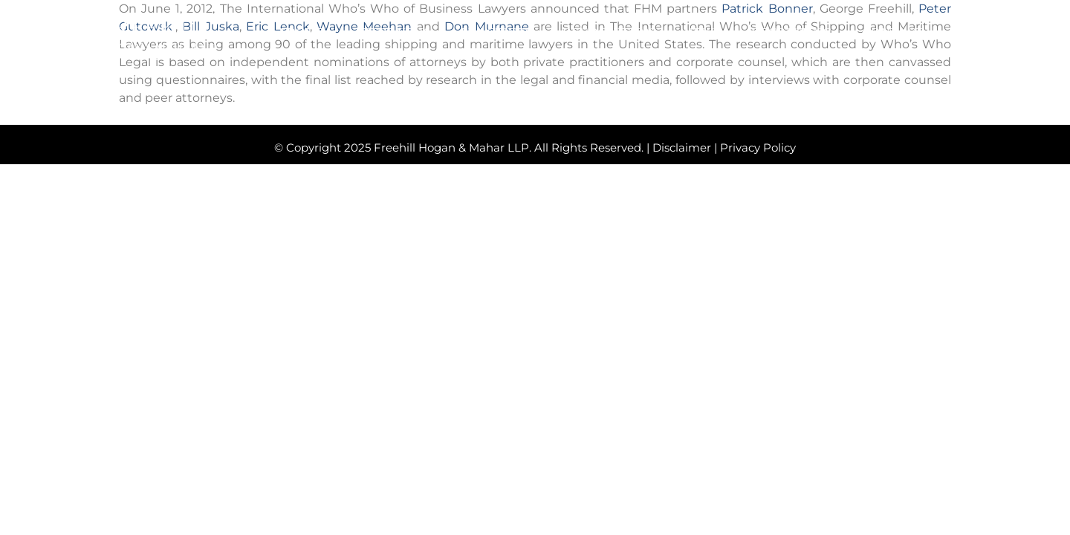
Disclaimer (681, 147)
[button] (968, 32)
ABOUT (300, 33)
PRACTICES (497, 33)
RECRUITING (791, 33)
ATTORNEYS (392, 33)
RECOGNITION (608, 33)
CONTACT (893, 33)
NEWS (703, 33)
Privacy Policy (758, 147)
